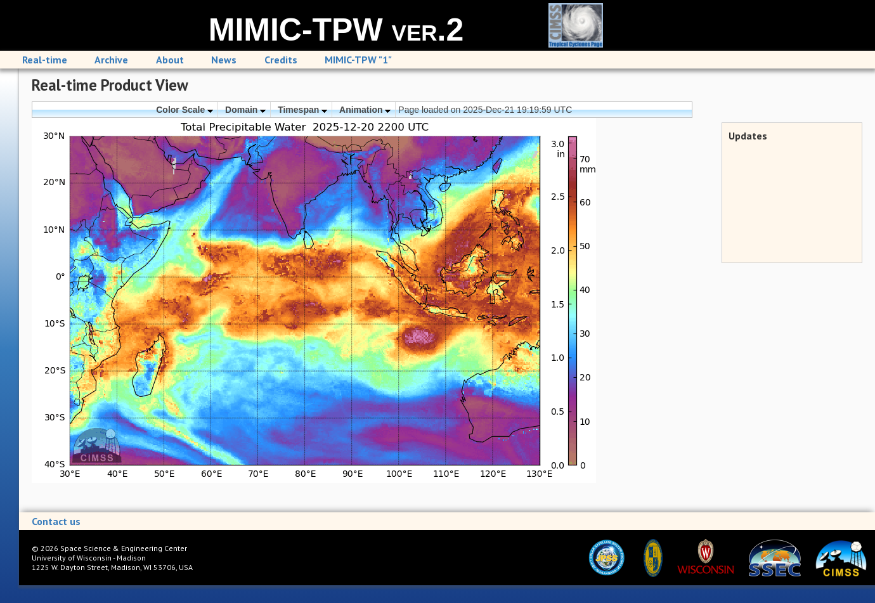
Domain (245, 110)
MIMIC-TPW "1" (358, 59)
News (224, 59)
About (170, 59)
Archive (111, 59)
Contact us (56, 521)
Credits (280, 59)
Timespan (302, 110)
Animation (365, 110)
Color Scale (184, 110)
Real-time (44, 59)
